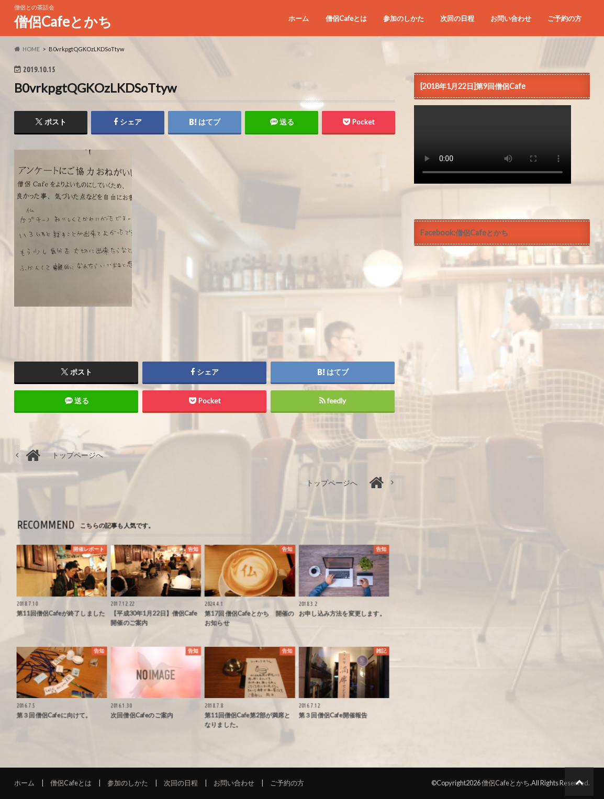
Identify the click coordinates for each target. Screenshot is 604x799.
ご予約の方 (564, 18)
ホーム (298, 18)
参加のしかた (403, 18)
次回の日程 (457, 18)
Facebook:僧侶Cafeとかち (464, 232)
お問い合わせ (510, 18)
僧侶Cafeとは (346, 18)
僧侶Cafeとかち (63, 21)
